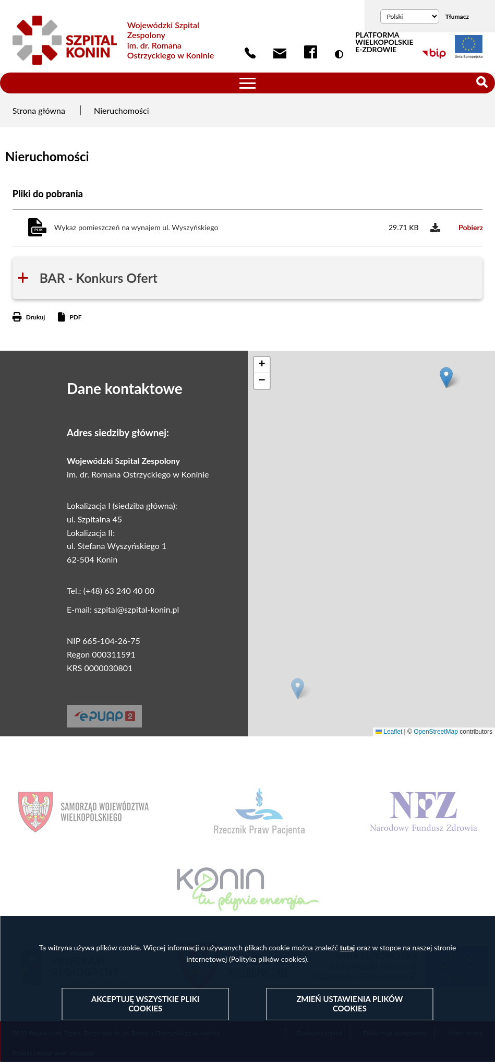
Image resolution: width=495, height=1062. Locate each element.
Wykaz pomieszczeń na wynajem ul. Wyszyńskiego (136, 227)
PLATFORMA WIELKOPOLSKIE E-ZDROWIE (384, 42)
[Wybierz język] (409, 16)
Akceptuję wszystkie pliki (145, 1004)
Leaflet (389, 731)
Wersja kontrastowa (341, 54)
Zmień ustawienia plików (349, 1004)
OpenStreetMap (436, 731)
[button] (297, 688)
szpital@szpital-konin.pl (136, 609)
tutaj (347, 947)
